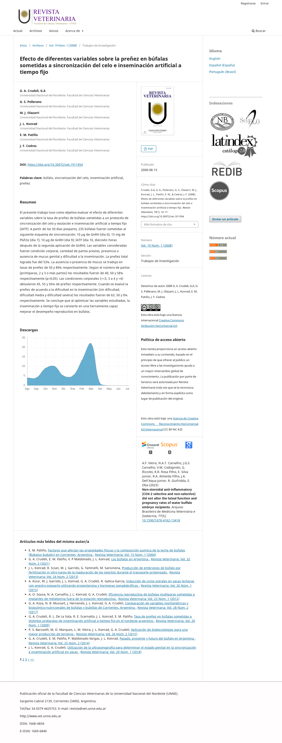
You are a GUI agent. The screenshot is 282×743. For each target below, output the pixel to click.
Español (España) (222, 65)
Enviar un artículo (225, 219)
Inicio (23, 45)
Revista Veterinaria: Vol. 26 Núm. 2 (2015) (106, 634)
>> (32, 659)
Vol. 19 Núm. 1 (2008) (63, 45)
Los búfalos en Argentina (130, 559)
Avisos (53, 31)
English (214, 58)
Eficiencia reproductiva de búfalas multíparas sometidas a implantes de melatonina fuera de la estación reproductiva (112, 596)
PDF (150, 149)
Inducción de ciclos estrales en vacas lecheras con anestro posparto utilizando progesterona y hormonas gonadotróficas (111, 583)
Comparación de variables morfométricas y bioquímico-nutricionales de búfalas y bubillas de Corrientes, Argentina (108, 605)
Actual (17, 31)
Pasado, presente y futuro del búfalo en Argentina (157, 638)
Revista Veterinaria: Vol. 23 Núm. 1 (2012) (148, 599)
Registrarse (248, 3)
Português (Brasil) (222, 72)
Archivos (36, 31)
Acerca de (73, 31)
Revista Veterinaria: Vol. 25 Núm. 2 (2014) (59, 643)
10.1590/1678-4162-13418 (161, 520)
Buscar (259, 31)
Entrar (265, 3)
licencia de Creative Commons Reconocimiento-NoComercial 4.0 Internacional (169, 423)
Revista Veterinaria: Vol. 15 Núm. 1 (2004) (125, 555)
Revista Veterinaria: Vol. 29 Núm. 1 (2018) (110, 652)
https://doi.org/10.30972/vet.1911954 (55, 164)
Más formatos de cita (158, 224)
